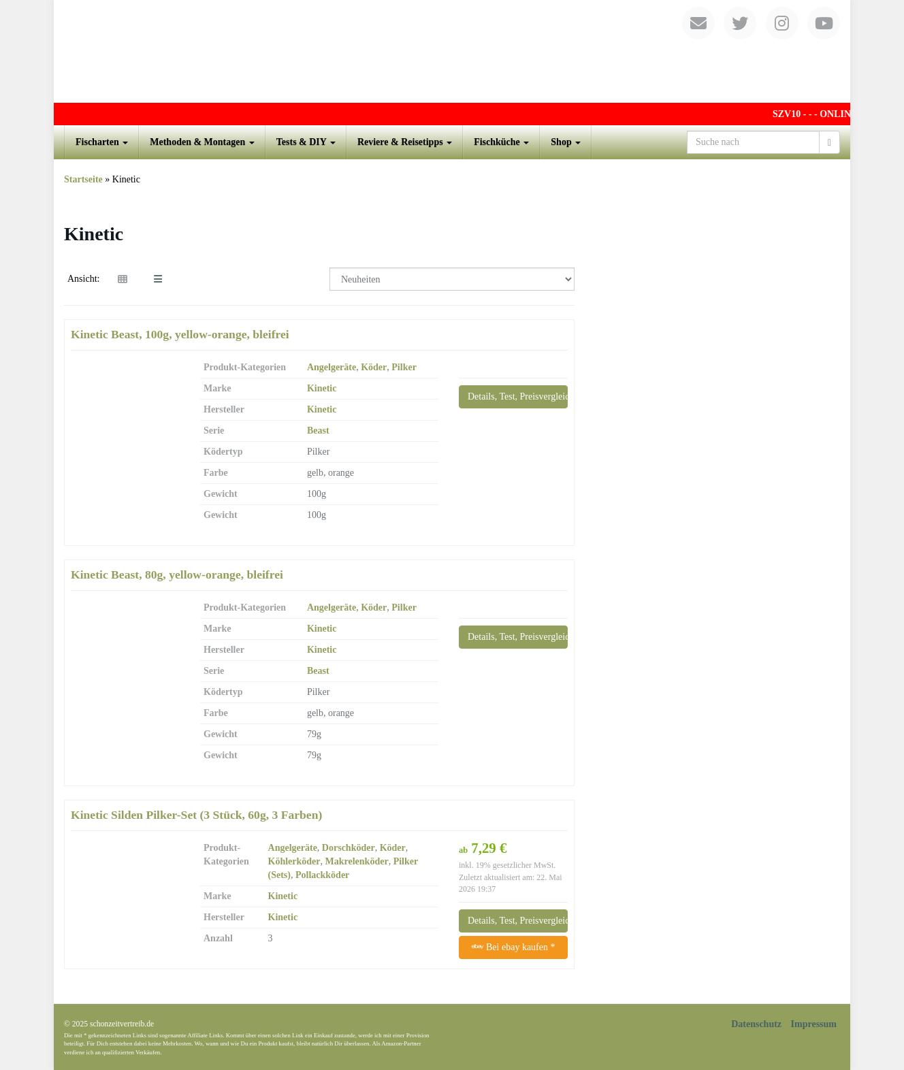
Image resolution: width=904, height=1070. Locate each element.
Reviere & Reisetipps (404, 142)
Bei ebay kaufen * (513, 947)
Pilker (404, 367)
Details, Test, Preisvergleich (518, 396)
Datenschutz (756, 1024)
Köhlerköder (294, 861)
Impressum (814, 1024)
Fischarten (102, 142)
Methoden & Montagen (202, 142)
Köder (374, 367)
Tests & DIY (306, 142)
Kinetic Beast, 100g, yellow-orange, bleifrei (180, 334)
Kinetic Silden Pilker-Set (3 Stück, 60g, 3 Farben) (196, 815)
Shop (566, 142)
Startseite (83, 179)
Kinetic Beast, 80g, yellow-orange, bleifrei (177, 574)
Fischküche (501, 142)
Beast (318, 430)
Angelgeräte (331, 367)
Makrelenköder (357, 861)
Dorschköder (348, 848)
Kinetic (322, 388)
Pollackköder (322, 875)
